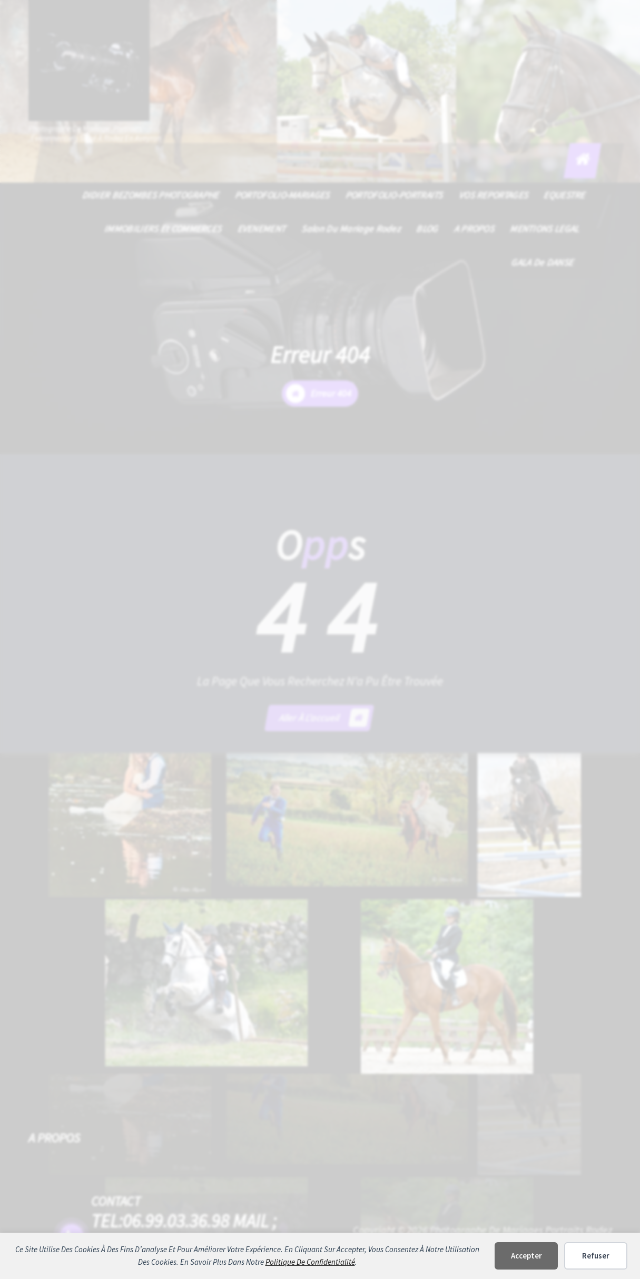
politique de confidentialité (310, 1262)
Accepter (526, 1256)
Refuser (595, 1256)
